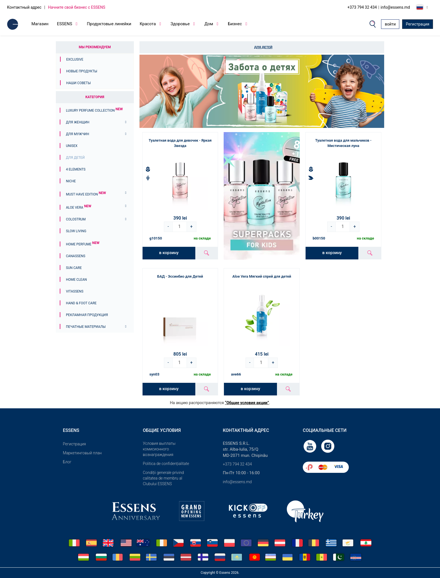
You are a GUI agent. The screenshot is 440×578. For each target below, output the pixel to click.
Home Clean (76, 280)
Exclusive (74, 59)
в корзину (168, 252)
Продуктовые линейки (109, 23)
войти (390, 24)
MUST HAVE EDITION (86, 194)
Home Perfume (82, 244)
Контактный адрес (24, 7)
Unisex (71, 146)
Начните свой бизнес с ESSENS (76, 7)
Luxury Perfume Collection (94, 110)
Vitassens (74, 291)
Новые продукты (81, 71)
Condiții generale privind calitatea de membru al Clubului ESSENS (163, 478)
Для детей (75, 158)
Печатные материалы (86, 327)
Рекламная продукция (87, 315)
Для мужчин (77, 134)
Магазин (40, 23)
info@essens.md (395, 7)
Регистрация (417, 24)
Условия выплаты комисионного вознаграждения (159, 449)
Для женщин (77, 122)
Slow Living (76, 231)
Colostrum (76, 219)
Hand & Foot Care (81, 303)
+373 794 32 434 (362, 7)
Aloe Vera (78, 207)
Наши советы (78, 83)
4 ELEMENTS (76, 169)
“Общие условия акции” (247, 402)
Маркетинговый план (82, 453)
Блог (67, 462)
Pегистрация (74, 444)
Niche (71, 181)
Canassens (75, 256)
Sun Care (74, 268)
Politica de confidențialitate (166, 463)
